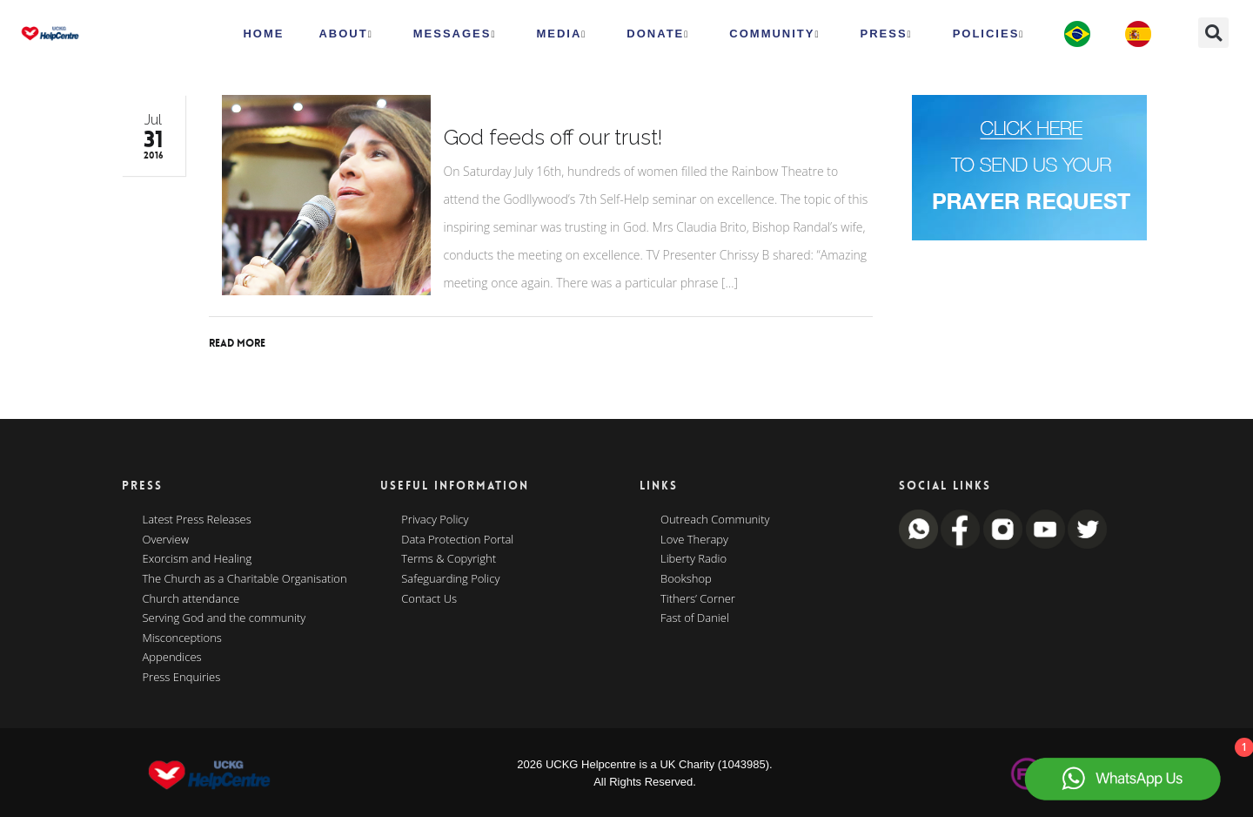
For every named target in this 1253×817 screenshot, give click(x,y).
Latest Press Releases (197, 520)
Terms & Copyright (448, 559)
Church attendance (191, 599)
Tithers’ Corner (697, 599)
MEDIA (561, 34)
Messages (455, 34)
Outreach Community (715, 520)
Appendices (172, 658)
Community (774, 34)
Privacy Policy (434, 520)
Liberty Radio (693, 559)
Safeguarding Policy (450, 579)
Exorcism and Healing (197, 559)
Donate (657, 34)
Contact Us (429, 599)
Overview (166, 540)
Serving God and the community (224, 618)
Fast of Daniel (694, 618)
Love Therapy (694, 540)
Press (887, 34)
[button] (1213, 32)
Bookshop (686, 579)
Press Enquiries (182, 678)
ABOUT (345, 34)
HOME (263, 33)
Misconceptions (182, 638)
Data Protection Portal (457, 540)
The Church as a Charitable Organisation (245, 579)
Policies (989, 34)
